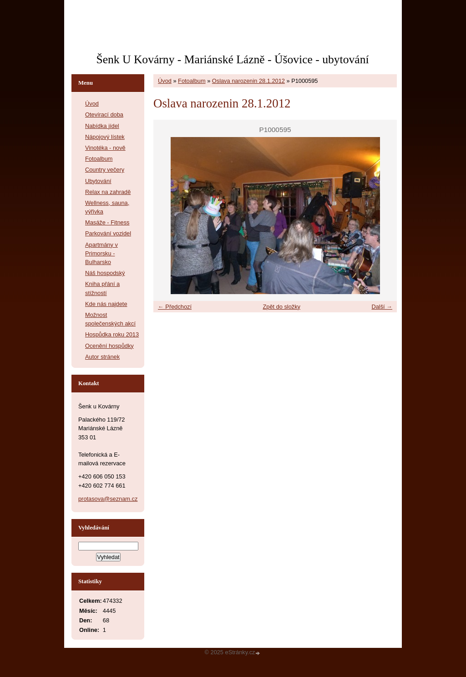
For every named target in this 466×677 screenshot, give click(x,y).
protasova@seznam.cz (107, 498)
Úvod (165, 80)
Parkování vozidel (108, 233)
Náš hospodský (105, 273)
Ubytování (98, 181)
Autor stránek (102, 356)
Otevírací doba (104, 114)
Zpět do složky (281, 306)
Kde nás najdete (106, 303)
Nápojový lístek (105, 136)
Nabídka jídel (102, 125)
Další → (381, 306)
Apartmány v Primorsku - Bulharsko (101, 253)
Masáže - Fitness (107, 222)
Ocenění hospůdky (109, 345)
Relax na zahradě (108, 191)
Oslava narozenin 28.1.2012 (248, 80)
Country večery (104, 169)
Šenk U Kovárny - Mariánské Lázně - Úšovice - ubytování (232, 59)
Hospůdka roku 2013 (112, 334)
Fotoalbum (191, 80)
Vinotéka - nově (105, 147)
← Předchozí (175, 306)
